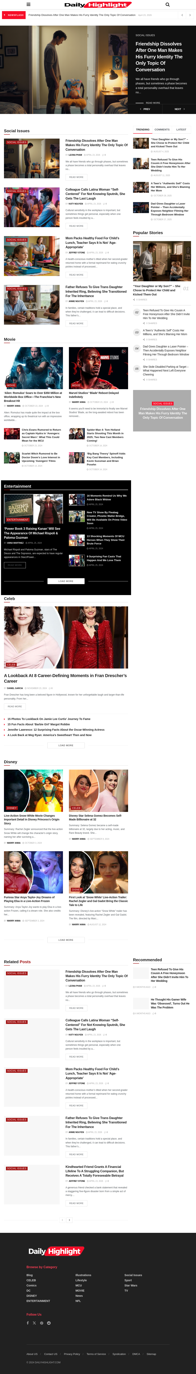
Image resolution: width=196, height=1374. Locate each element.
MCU (78, 1285)
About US (32, 1354)
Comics (32, 1285)
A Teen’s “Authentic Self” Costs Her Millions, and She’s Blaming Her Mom (170, 187)
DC (29, 1290)
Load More (66, 581)
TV (126, 1290)
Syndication (119, 1354)
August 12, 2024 (97, 925)
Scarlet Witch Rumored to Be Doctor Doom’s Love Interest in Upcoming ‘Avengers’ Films (41, 457)
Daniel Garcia (15, 688)
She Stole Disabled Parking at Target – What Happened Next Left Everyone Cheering (166, 370)
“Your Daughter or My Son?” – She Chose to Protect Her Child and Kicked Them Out (170, 143)
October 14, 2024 (97, 446)
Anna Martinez (15, 543)
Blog (30, 1275)
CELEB (11, 664)
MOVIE (11, 385)
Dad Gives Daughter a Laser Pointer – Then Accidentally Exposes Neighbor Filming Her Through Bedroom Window (166, 350)
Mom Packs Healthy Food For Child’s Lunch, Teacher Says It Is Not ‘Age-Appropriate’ (92, 242)
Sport (128, 1280)
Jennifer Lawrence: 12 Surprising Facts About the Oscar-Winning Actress (56, 729)
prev (145, 109)
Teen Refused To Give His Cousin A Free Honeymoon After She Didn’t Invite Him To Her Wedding (166, 314)
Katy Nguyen (76, 204)
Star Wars (131, 1285)
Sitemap (151, 1354)
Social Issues (145, 35)
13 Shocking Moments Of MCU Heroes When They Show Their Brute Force (106, 540)
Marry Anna (13, 406)
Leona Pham (75, 155)
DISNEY (12, 808)
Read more (153, 103)
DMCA (136, 1354)
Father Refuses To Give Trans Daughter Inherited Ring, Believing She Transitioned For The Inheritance (96, 291)
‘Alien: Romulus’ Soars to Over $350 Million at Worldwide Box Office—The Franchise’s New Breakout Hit (33, 396)
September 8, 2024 (98, 839)
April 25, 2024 (34, 543)
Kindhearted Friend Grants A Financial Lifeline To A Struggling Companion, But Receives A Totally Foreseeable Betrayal (95, 1171)
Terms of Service (96, 1354)
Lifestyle (81, 1280)
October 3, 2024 (32, 843)
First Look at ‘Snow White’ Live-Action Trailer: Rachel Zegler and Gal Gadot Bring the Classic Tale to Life (98, 901)
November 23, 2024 (36, 688)
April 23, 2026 (92, 155)
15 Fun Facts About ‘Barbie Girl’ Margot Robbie (39, 724)
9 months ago (142, 987)
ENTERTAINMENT (17, 519)
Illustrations (83, 1275)
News (79, 1295)
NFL (78, 1301)
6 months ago (142, 1014)
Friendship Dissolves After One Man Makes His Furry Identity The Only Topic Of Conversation (82, 15)
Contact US (50, 1354)
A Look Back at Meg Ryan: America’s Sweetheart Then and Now (50, 735)
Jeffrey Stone (77, 253)
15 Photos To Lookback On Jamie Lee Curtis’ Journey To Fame (49, 719)
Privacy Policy (72, 1354)
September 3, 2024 (33, 921)
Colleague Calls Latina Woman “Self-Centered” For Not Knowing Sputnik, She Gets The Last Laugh (95, 194)
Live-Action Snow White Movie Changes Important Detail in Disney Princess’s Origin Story (31, 819)
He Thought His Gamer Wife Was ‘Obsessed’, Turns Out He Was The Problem (170, 1003)
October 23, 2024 (32, 406)
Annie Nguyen (76, 301)
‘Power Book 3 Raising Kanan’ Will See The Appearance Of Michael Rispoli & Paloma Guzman (32, 533)
